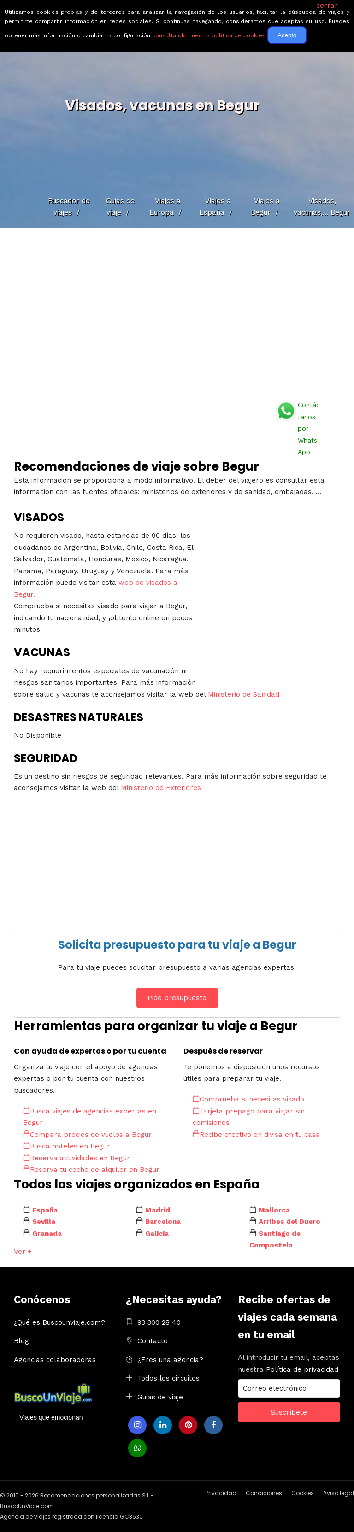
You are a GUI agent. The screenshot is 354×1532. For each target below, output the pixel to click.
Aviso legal (338, 1493)
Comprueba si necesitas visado (248, 1099)
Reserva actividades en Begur (76, 1158)
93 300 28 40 (159, 1322)
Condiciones (264, 1493)
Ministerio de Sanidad (243, 694)
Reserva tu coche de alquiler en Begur (91, 1169)
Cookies (302, 1493)
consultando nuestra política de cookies (209, 35)
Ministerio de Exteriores (161, 788)
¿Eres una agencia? (170, 1360)
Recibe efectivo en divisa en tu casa (256, 1134)
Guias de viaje (160, 1397)
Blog (21, 1341)
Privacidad (221, 1493)
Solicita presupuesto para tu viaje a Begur (177, 944)
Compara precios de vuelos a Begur (87, 1134)
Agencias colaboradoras (55, 1360)
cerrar (327, 5)
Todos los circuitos (168, 1378)
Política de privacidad (302, 1369)
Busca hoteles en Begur (66, 1146)
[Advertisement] (177, 310)
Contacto (152, 1341)
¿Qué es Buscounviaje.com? (59, 1322)
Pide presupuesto (177, 998)
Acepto (287, 35)
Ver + (23, 1251)
